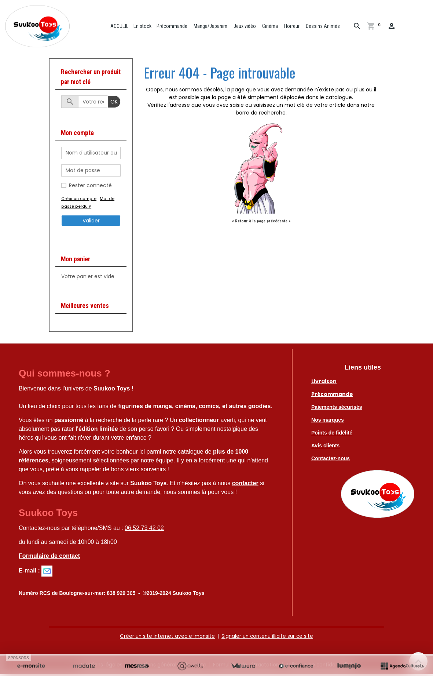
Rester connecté (90, 187)
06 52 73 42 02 (144, 530)
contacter (245, 485)
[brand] (40, 27)
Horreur (293, 27)
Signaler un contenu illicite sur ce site (268, 638)
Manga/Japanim (211, 27)
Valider (91, 222)
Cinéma (271, 27)
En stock (144, 27)
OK (114, 103)
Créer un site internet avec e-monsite (165, 638)
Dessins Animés (323, 27)
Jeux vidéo (245, 27)
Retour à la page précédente (261, 222)
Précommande (173, 27)
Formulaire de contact (49, 558)
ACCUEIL (120, 27)
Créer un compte (78, 200)
